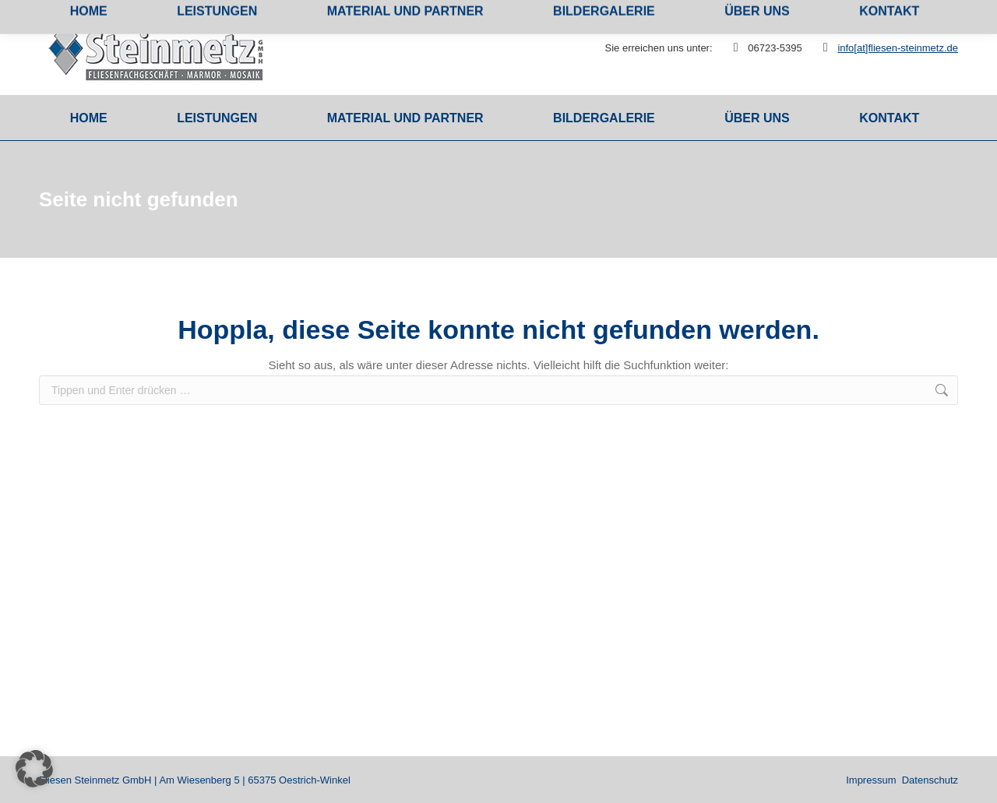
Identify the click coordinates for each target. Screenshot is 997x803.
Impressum (871, 780)
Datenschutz (930, 780)
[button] (34, 768)
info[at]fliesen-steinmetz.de (897, 48)
